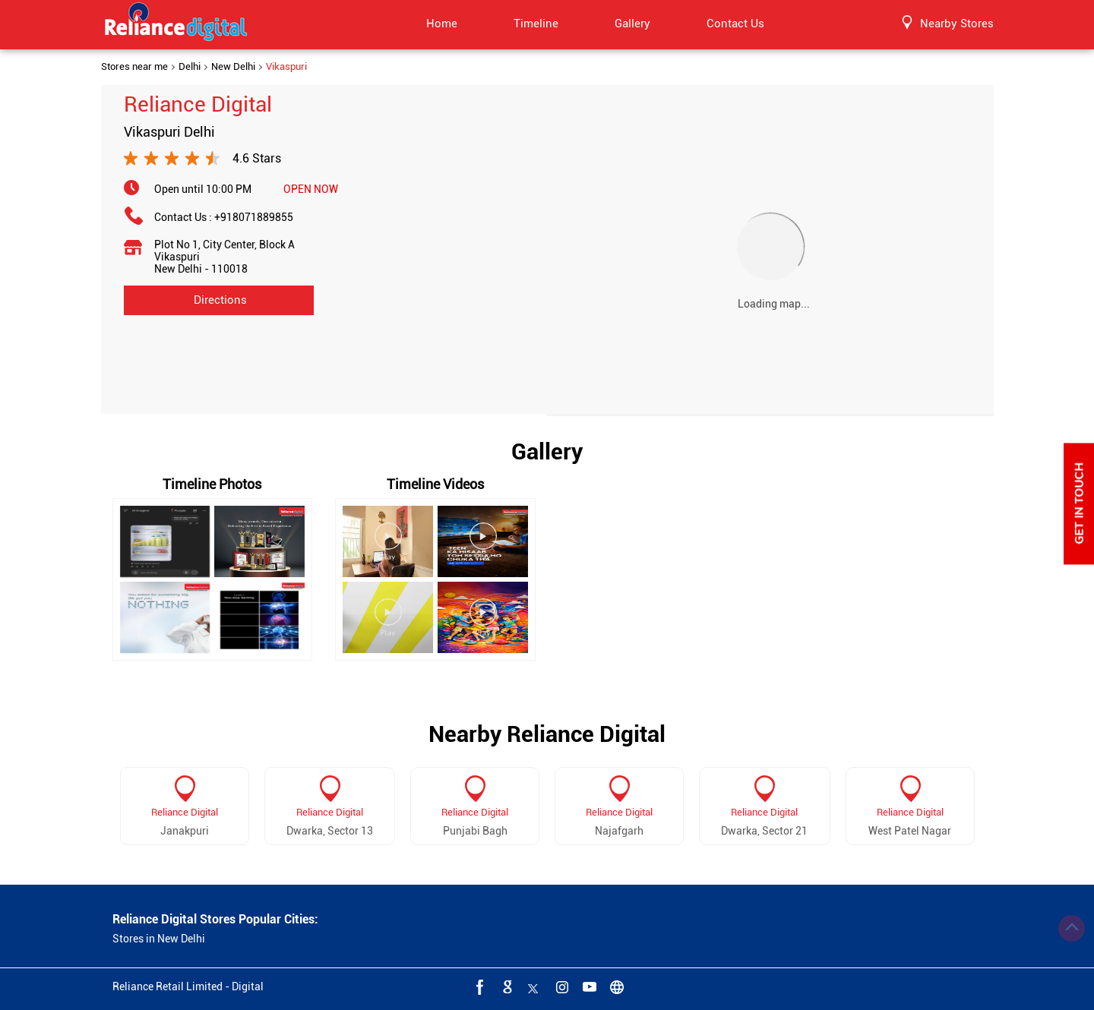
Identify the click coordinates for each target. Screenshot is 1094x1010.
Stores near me (134, 67)
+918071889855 (253, 217)
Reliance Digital (184, 812)
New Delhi (233, 67)
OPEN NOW (310, 189)
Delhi (190, 67)
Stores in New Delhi (158, 939)
